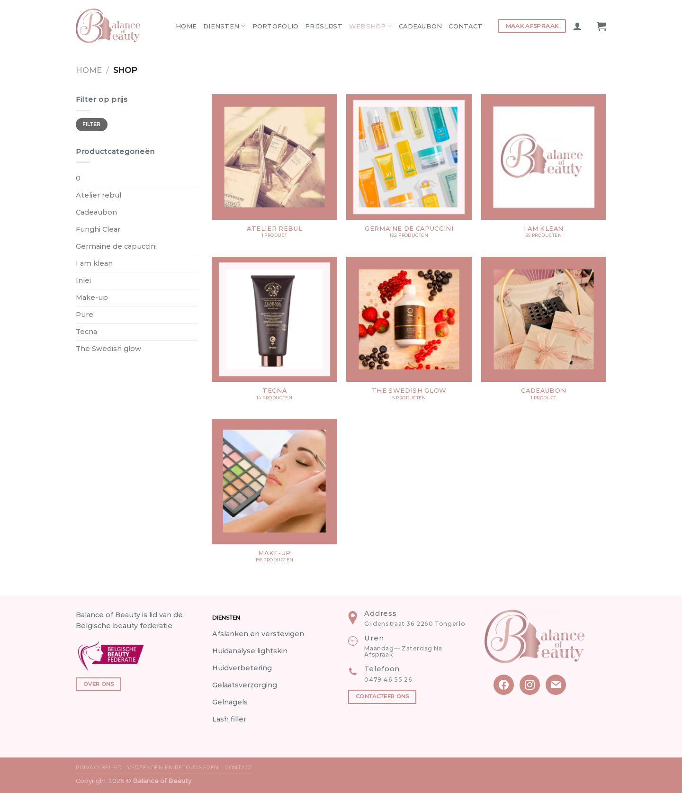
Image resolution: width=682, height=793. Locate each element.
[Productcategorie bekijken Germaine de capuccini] (409, 170)
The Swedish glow (108, 348)
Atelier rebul (98, 195)
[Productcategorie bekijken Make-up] (274, 495)
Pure (84, 314)
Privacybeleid (98, 767)
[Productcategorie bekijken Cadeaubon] (544, 333)
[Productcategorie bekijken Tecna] (274, 333)
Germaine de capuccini (116, 246)
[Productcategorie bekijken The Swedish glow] (409, 333)
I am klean (94, 263)
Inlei (83, 280)
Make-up (92, 297)
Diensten (224, 25)
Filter (91, 124)
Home (186, 26)
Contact (465, 26)
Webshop (370, 25)
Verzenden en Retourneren (173, 767)
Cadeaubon (420, 26)
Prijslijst (323, 26)
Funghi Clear (98, 229)
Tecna (86, 331)
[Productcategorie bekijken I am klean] (544, 170)
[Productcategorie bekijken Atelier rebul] (274, 170)
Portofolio (275, 26)
